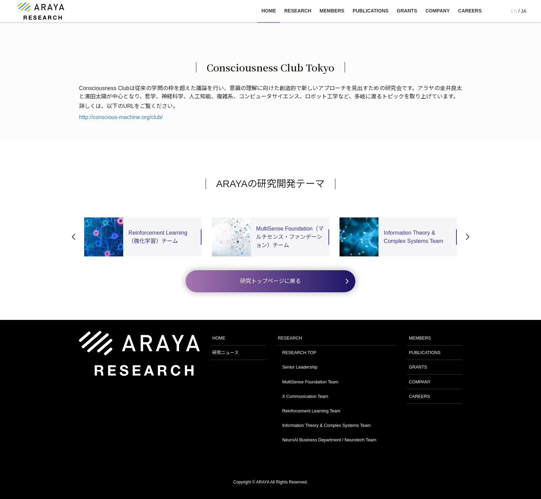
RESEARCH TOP (299, 352)
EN (514, 11)
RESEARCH (290, 338)
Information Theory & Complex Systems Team (326, 425)
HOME (218, 338)
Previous (73, 237)
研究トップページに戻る (270, 281)
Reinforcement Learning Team (311, 411)
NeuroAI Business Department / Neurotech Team (329, 440)
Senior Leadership (299, 367)
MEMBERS (420, 338)
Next (467, 237)
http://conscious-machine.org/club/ (121, 117)
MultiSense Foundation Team (310, 382)
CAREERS (419, 396)
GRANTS (418, 367)
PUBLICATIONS (424, 352)
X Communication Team (305, 396)
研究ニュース (225, 352)
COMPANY (420, 382)
